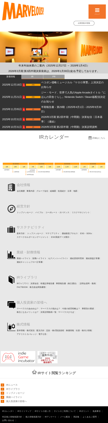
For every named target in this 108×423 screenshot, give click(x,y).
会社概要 (21, 191)
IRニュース (12, 385)
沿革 (69, 191)
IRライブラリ (27, 277)
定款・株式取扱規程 (55, 330)
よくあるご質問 (90, 417)
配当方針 (40, 330)
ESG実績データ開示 (60, 237)
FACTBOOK (22, 287)
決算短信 (35, 283)
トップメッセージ (25, 212)
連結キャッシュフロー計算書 (30, 262)
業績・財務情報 (28, 252)
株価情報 (70, 330)
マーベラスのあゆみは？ (28, 308)
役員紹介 (62, 191)
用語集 (76, 417)
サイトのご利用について (65, 411)
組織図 (53, 191)
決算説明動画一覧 (48, 312)
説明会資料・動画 (88, 283)
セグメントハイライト (58, 258)
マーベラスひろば (66, 312)
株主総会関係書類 (38, 287)
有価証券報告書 (47, 283)
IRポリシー (84, 411)
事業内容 (31, 191)
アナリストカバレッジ (27, 334)
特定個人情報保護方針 (12, 417)
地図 (75, 191)
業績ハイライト (24, 258)
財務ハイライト (39, 258)
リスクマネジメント (81, 212)
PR (53, 76)
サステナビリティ (31, 227)
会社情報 (23, 185)
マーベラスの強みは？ (50, 308)
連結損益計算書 (93, 258)
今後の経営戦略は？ (71, 308)
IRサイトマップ (24, 411)
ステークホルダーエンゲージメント (33, 237)
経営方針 (23, 206)
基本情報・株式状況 (26, 330)
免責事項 (96, 411)
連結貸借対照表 (77, 258)
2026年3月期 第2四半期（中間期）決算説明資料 (69, 127)
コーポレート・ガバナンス (57, 212)
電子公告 (42, 334)
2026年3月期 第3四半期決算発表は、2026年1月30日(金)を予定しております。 (54, 71)
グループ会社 (42, 191)
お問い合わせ (8, 420)
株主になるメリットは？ (28, 312)
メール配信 (65, 417)
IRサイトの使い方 (43, 411)
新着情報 (10, 76)
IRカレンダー (8, 411)
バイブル (39, 212)
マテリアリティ (52, 233)
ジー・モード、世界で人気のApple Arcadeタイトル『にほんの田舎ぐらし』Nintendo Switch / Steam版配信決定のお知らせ (73, 97)
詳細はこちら (98, 138)
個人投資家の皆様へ (32, 302)
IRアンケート (51, 417)
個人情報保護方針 (33, 417)
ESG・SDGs (86, 233)
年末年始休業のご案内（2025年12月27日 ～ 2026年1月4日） (54, 65)
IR (32, 76)
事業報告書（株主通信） (67, 283)
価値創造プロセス (70, 233)
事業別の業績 (88, 308)
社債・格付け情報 (84, 330)
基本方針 (21, 233)
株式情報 (23, 324)
